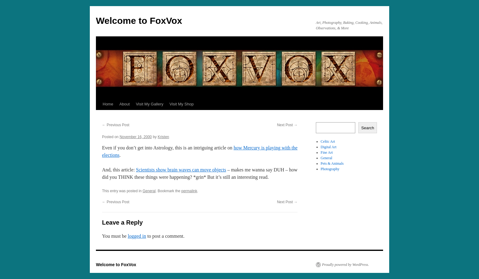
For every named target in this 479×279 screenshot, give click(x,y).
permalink (189, 191)
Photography (330, 169)
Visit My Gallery (149, 104)
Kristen (163, 137)
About (124, 104)
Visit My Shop (182, 104)
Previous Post (115, 125)
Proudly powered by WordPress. (345, 264)
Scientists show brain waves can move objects (181, 169)
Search (367, 128)
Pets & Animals (332, 163)
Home (108, 104)
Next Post (287, 125)
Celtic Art (328, 141)
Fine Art (327, 152)
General (149, 191)
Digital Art (329, 147)
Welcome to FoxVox (139, 21)
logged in (137, 236)
